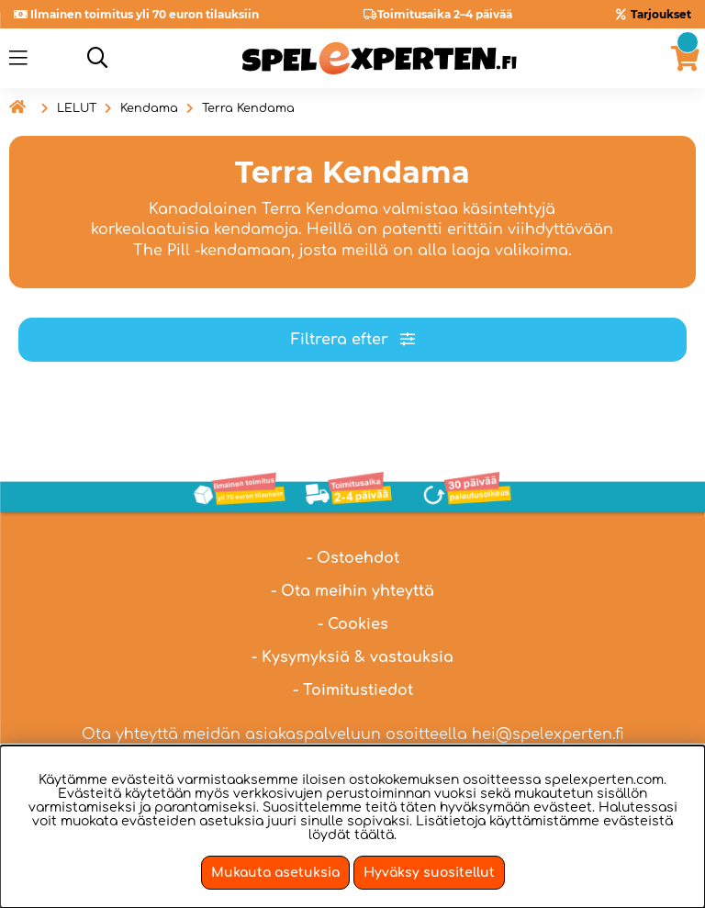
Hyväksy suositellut (429, 873)
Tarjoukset (661, 14)
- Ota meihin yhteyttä (352, 591)
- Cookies (353, 624)
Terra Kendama (248, 108)
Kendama (149, 108)
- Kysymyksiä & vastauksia (352, 657)
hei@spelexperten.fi (548, 734)
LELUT (76, 108)
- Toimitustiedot (353, 690)
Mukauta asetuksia (275, 873)
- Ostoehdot (353, 558)
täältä (374, 835)
